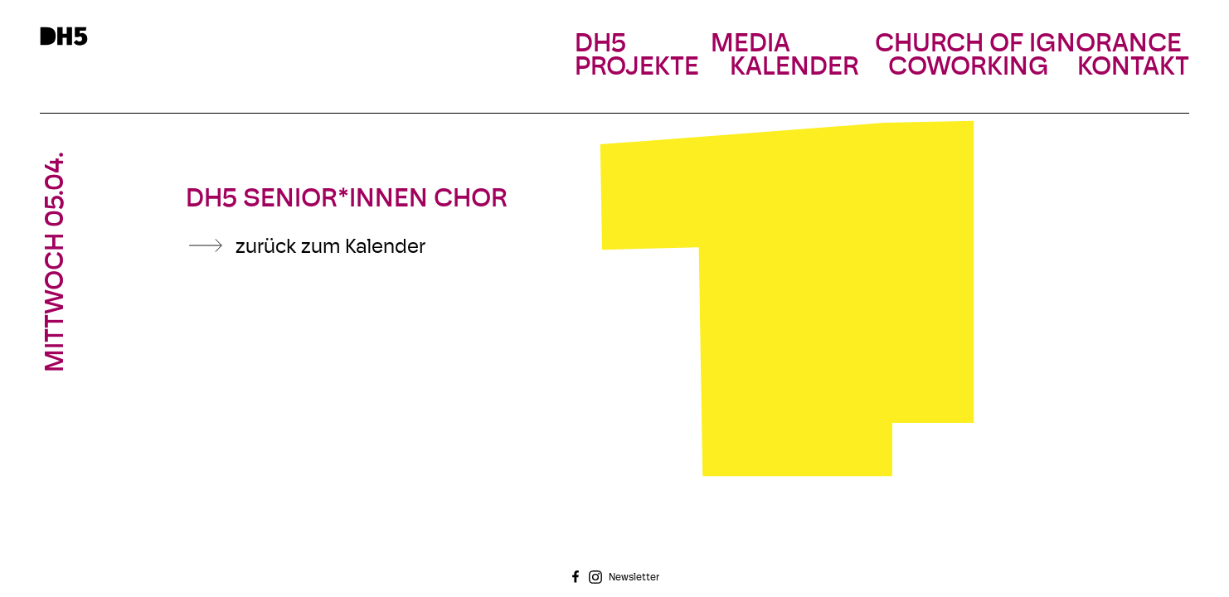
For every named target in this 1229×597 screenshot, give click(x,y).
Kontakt (1133, 68)
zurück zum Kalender (330, 248)
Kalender (794, 68)
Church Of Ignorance (1028, 45)
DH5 (600, 45)
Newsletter (634, 578)
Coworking (968, 68)
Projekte (637, 68)
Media (750, 45)
